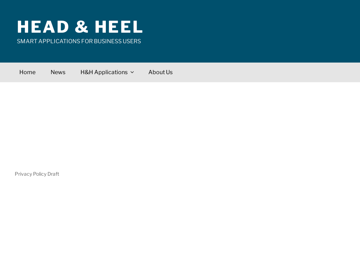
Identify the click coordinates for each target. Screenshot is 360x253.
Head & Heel (80, 27)
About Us (160, 72)
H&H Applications (108, 72)
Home (27, 72)
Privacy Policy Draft (37, 174)
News (58, 72)
